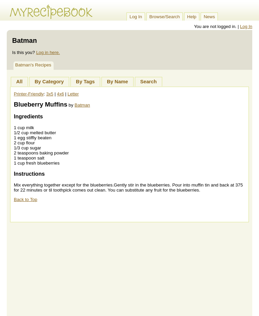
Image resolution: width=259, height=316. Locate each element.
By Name (117, 81)
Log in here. (48, 52)
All (19, 81)
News (209, 16)
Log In (136, 16)
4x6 (60, 93)
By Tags (85, 81)
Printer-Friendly (29, 93)
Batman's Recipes (33, 64)
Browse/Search (164, 16)
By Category (49, 81)
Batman (82, 105)
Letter (73, 93)
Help (191, 16)
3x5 (49, 93)
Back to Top (25, 199)
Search (148, 81)
